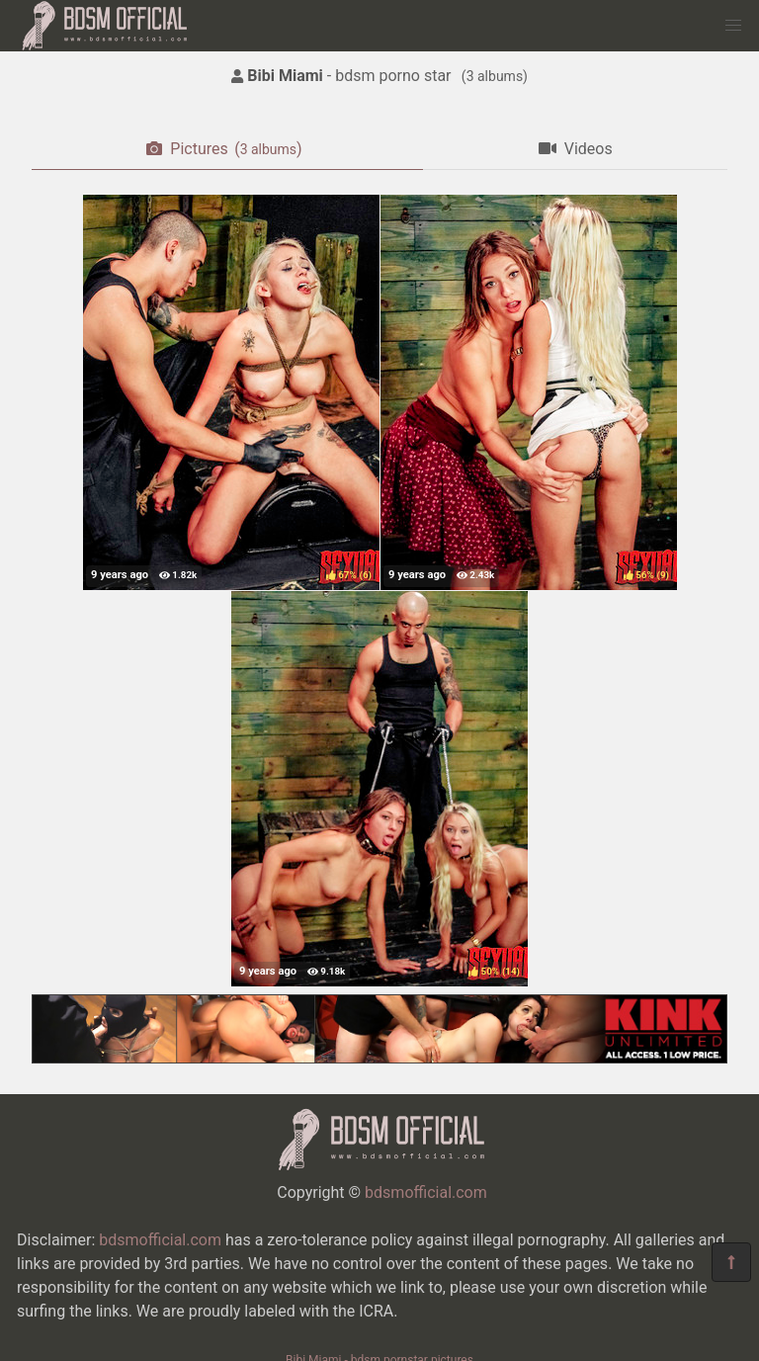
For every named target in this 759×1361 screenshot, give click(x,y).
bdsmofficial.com (426, 1192)
